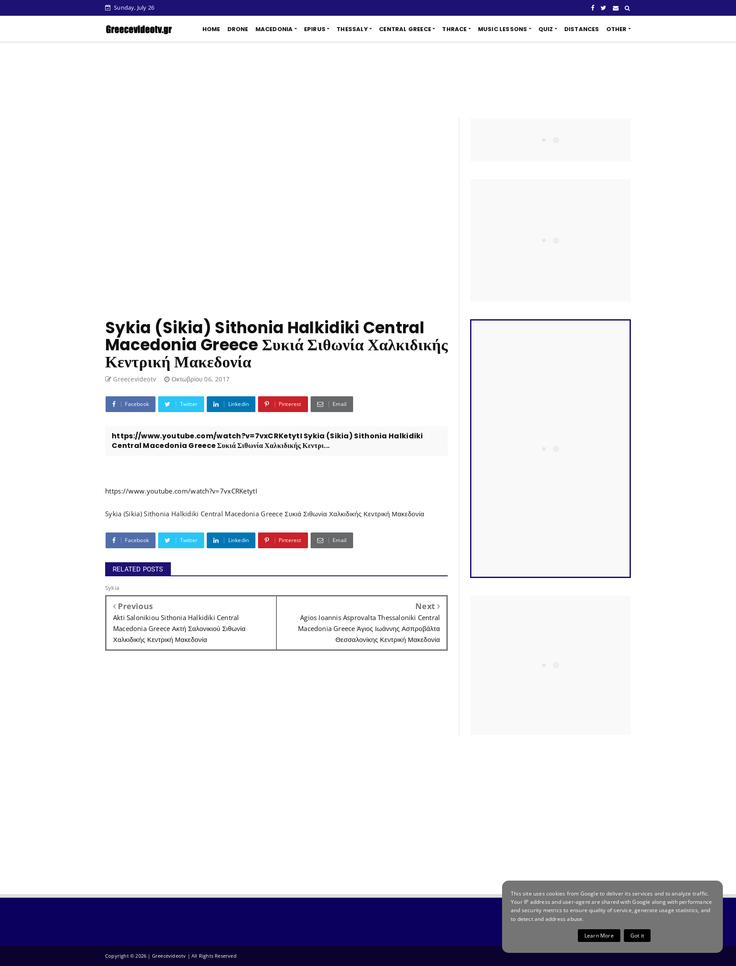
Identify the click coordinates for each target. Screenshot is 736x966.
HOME (211, 29)
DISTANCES (581, 29)
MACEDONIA (274, 29)
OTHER (616, 29)
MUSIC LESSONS (502, 29)
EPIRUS (315, 29)
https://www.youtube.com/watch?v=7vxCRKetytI (181, 491)
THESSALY (352, 29)
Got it (637, 935)
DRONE (237, 29)
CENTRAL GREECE (405, 29)
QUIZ (545, 29)
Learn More (599, 935)
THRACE (454, 29)
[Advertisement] (368, 79)
